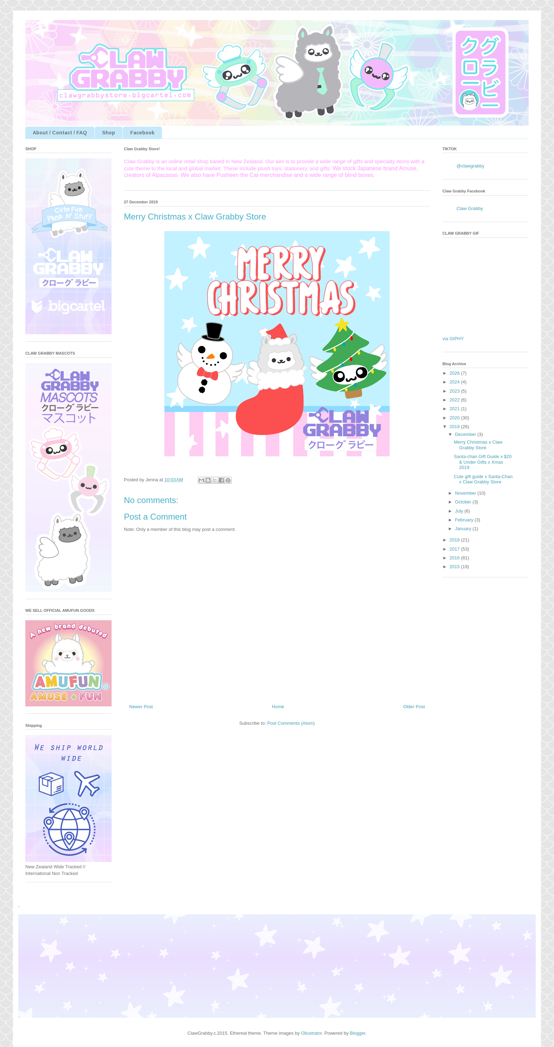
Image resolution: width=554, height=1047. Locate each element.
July (460, 511)
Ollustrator (311, 1033)
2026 (455, 373)
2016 (455, 557)
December (466, 434)
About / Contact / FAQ (60, 132)
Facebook (142, 132)
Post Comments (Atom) (291, 723)
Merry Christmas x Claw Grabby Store (478, 444)
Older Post (414, 706)
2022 (455, 399)
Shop (108, 132)
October (464, 502)
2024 (455, 382)
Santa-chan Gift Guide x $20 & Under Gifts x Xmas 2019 (482, 462)
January (464, 528)
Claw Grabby (470, 208)
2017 (455, 549)
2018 (455, 539)
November (466, 493)
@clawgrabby (470, 166)
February (465, 519)
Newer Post (141, 706)
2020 (455, 417)
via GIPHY (453, 338)
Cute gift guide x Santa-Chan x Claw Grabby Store (483, 479)
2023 (455, 391)
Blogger (357, 1033)
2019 (455, 426)
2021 (455, 408)
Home (278, 706)
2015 (455, 566)
